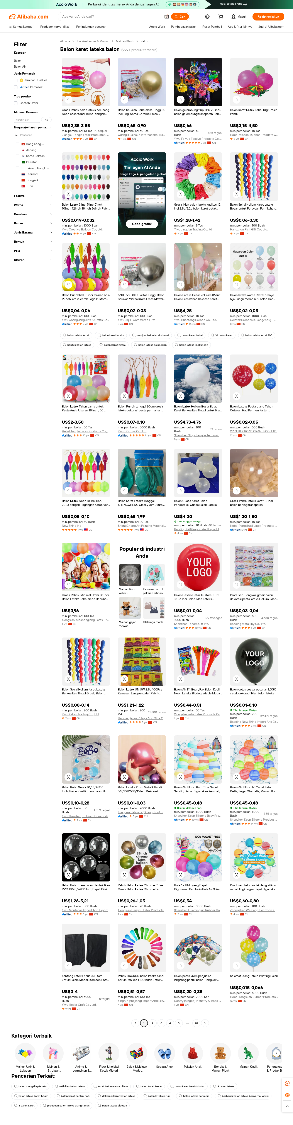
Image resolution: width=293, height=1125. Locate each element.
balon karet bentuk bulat (187, 1086)
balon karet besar (149, 1086)
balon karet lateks (111, 335)
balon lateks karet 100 (257, 335)
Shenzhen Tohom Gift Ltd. (191, 624)
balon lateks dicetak (112, 1105)
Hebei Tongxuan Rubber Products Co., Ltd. (254, 997)
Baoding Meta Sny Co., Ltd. (248, 624)
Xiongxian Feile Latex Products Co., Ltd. (198, 714)
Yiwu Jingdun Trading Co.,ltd (193, 229)
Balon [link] (144, 41)
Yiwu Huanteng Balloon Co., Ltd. (195, 320)
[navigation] (33, 533)
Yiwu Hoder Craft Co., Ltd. (79, 1004)
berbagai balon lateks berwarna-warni (243, 1096)
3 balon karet (24, 1105)
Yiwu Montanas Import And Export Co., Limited (86, 910)
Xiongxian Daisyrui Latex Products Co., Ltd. (142, 910)
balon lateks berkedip (194, 1096)
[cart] (221, 17)
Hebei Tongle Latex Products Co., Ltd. (86, 431)
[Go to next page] (205, 1023)
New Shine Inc (71, 525)
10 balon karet (222, 335)
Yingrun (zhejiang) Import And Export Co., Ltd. (142, 1000)
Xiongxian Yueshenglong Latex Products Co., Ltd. (86, 620)
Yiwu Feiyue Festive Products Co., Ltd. (198, 138)
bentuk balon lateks (77, 345)
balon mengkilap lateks (30, 1086)
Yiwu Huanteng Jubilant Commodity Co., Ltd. (86, 816)
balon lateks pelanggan (150, 345)
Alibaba (65, 41)
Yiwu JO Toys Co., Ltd (132, 431)
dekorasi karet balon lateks (116, 1096)
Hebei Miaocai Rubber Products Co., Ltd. (254, 134)
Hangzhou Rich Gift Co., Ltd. (249, 229)
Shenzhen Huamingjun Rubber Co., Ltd (198, 910)
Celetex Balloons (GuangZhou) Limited (254, 320)
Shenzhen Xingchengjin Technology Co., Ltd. (198, 435)
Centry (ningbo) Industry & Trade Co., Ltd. (198, 1000)
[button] (166, 16)
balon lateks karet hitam (31, 1096)
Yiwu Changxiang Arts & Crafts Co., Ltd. (86, 320)
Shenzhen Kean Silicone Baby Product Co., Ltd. (198, 815)
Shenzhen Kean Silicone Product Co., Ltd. (254, 819)
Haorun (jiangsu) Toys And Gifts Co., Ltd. (142, 718)
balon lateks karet (76, 335)
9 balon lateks (223, 1086)
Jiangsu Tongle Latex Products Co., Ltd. (86, 134)
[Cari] (180, 16)
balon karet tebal (190, 335)
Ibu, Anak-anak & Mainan (92, 41)
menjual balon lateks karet (150, 335)
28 (196, 1023)
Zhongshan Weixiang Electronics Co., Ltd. (254, 910)
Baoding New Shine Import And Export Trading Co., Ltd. (254, 721)
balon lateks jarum (157, 1096)
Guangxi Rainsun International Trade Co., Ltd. (142, 134)
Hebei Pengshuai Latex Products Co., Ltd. (254, 525)
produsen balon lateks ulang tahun (66, 1105)
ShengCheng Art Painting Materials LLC (142, 525)
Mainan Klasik (125, 41)
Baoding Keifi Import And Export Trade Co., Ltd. (198, 529)
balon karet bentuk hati (73, 1096)
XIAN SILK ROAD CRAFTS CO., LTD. (253, 431)
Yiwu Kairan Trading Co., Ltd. (80, 714)
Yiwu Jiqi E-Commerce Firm (136, 320)
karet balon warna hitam (110, 1086)
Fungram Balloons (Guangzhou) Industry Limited (142, 812)
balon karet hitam (113, 345)
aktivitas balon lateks (70, 1086)
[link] (287, 1083)
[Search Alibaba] (111, 16)
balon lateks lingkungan (191, 345)
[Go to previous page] (135, 1023)
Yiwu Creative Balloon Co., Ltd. (82, 229)
